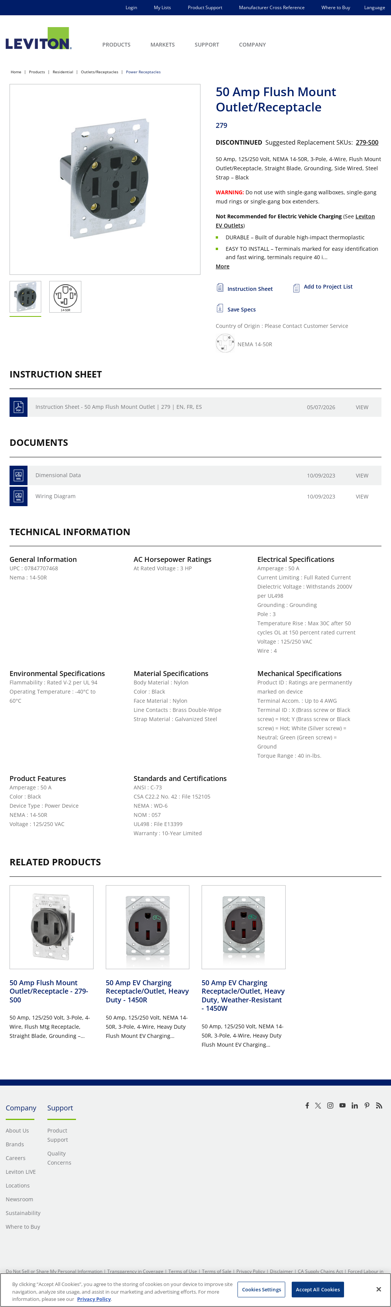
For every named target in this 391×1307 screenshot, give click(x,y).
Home (16, 71)
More (222, 266)
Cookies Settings (261, 1289)
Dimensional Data (58, 475)
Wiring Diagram (56, 496)
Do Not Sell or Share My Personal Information (54, 1271)
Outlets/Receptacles (99, 71)
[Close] (378, 1289)
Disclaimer (281, 1271)
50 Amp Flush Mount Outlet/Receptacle (49, 991)
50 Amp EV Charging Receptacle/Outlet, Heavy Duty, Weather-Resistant (243, 995)
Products (37, 71)
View (362, 407)
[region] (195, 1290)
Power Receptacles (143, 71)
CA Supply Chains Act (320, 1271)
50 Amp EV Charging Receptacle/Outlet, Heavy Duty (147, 991)
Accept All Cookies (317, 1289)
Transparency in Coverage (135, 1271)
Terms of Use (182, 1271)
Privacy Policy (250, 1271)
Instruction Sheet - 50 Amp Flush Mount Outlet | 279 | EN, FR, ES (119, 406)
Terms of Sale (216, 1271)
